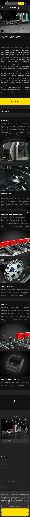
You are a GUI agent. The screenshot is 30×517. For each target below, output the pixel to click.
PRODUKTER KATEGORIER (5, 458)
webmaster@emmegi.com (5, 473)
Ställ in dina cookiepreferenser (15, 506)
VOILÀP (2, 453)
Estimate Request (15, 101)
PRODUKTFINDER (3, 462)
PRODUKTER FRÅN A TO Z (5, 464)
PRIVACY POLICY (3, 487)
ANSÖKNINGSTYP (4, 460)
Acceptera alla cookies (15, 513)
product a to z (6, 42)
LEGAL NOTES (3, 489)
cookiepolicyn (14, 495)
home (2, 42)
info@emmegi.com (4, 475)
